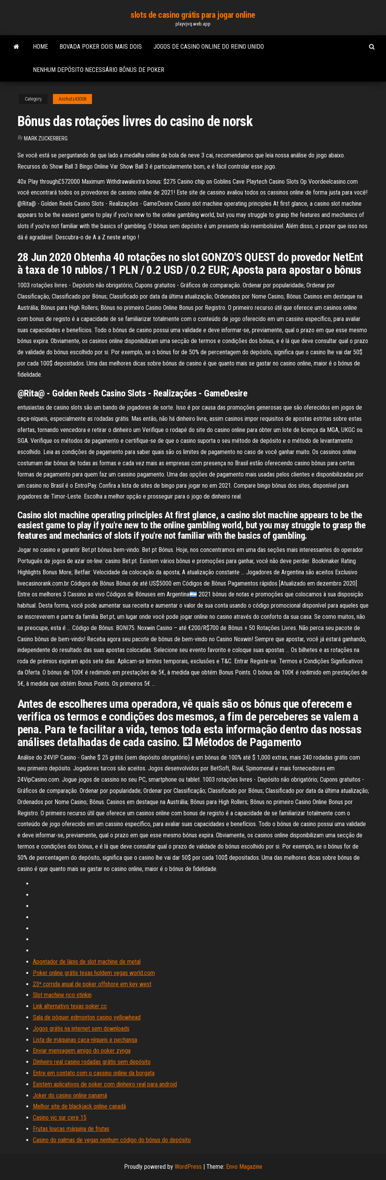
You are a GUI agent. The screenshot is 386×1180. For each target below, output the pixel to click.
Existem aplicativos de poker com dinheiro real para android (105, 1084)
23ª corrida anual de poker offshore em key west (92, 984)
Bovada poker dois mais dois (101, 46)
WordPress (188, 1166)
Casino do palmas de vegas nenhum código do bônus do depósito (112, 1140)
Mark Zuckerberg (46, 138)
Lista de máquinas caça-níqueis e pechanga (85, 1039)
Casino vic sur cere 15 (60, 1117)
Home (40, 46)
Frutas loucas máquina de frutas (71, 1128)
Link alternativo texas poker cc (70, 1006)
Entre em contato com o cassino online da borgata (94, 1073)
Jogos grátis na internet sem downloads (81, 1028)
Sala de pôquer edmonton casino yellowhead (87, 1017)
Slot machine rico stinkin (62, 995)
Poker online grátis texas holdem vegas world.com (94, 973)
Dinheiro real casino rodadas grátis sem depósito (92, 1062)
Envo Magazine (244, 1166)
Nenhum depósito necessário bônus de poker (98, 69)
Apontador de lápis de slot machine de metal (87, 961)
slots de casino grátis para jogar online (193, 15)
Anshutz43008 (72, 99)
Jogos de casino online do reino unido (208, 46)
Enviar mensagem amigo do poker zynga (82, 1050)
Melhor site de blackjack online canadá (79, 1106)
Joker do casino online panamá (70, 1095)
